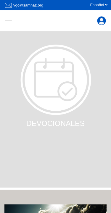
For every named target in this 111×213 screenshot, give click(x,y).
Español (98, 5)
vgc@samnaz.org (28, 5)
